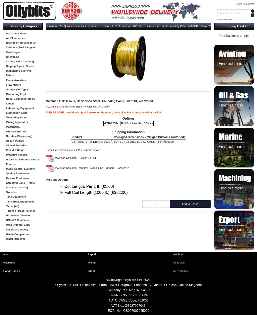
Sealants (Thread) (17, 187)
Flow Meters (13, 84)
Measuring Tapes (16, 117)
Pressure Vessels (17, 154)
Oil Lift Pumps (15, 140)
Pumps (10, 164)
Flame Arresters (16, 80)
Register (249, 3)
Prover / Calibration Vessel (22, 159)
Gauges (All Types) (18, 89)
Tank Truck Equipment (20, 201)
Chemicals (12, 56)
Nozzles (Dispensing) (19, 136)
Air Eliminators (15, 38)
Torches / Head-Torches (20, 210)
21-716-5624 (138, 295)
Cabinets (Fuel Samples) (21, 47)
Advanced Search (225, 20)
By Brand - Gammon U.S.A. (102, 26)
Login (239, 3)
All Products (180, 271)
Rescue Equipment (18, 178)
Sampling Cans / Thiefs (20, 182)
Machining (9, 262)
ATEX (91, 271)
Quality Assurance (17, 173)
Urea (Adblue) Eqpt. (18, 224)
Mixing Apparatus (17, 122)
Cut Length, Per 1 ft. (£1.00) (89, 186)
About (6, 254)
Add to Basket (190, 204)
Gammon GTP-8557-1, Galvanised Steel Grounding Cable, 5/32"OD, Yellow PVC (166, 26)
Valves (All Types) (17, 229)
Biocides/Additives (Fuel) (21, 42)
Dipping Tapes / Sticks (20, 66)
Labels (10, 103)
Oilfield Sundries (16, 145)
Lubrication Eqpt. (17, 112)
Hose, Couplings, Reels (20, 98)
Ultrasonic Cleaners (18, 215)
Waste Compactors (18, 234)
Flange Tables (11, 271)
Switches (11, 192)
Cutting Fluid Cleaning (20, 61)
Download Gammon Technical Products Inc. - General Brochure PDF (89, 167)
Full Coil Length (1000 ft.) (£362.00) (96, 192)
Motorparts (13, 126)
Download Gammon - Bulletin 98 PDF (71, 157)
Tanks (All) (12, 206)
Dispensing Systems (19, 70)
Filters (10, 75)
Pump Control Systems (20, 168)
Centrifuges (13, 52)
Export (92, 254)
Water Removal (15, 238)
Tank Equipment (16, 196)
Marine (92, 262)
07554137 (143, 290)
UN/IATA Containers (18, 220)
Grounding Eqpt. (16, 94)
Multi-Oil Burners (16, 131)
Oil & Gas (179, 262)
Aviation (178, 254)
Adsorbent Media (16, 33)
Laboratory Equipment (20, 108)
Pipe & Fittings (15, 150)
